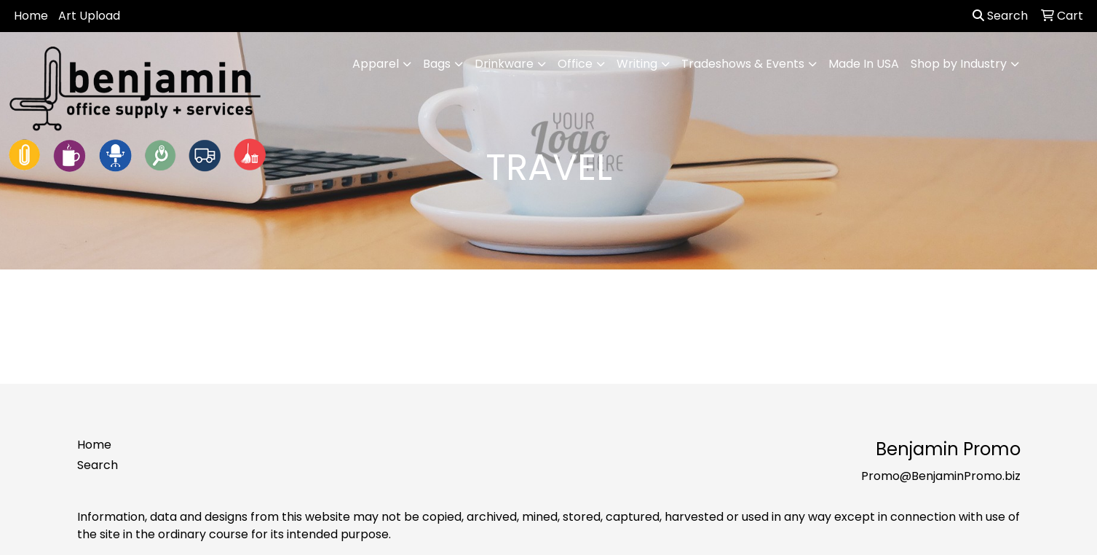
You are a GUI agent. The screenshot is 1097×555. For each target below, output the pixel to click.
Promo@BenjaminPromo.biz (941, 476)
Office (575, 63)
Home (31, 15)
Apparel (375, 63)
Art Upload (89, 15)
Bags (437, 63)
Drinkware (504, 63)
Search (1000, 15)
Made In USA (863, 63)
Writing (637, 63)
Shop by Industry (959, 63)
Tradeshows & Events (742, 63)
